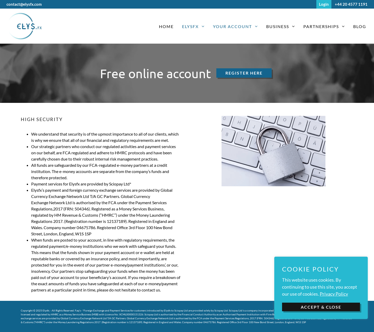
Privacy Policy (334, 294)
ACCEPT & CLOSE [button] (321, 306)
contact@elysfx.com (24, 4)
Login (324, 4)
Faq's (78, 310)
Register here (244, 72)
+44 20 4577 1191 (351, 4)
